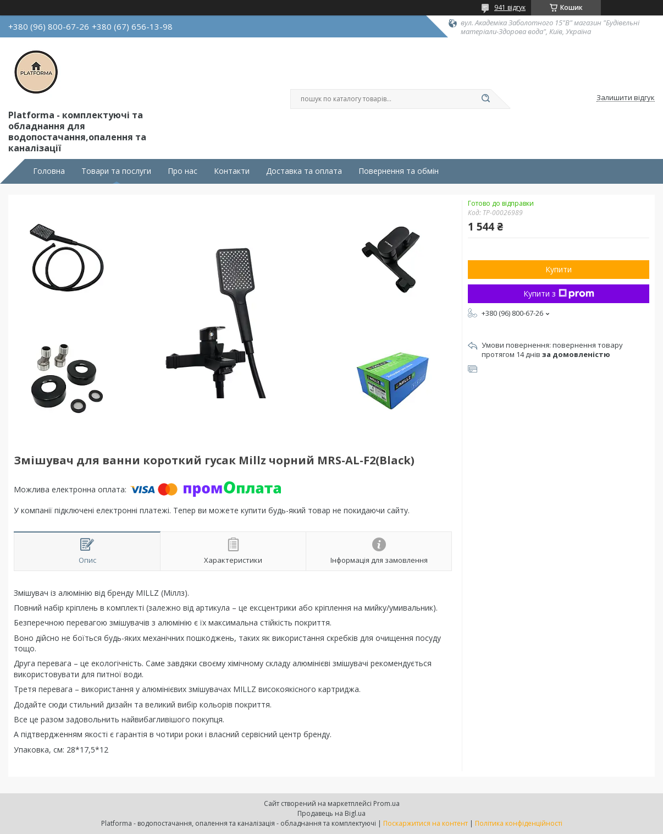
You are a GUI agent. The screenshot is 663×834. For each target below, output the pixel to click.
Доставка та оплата (304, 171)
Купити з (558, 293)
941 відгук (510, 7)
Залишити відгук (625, 98)
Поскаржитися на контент (425, 823)
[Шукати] (485, 99)
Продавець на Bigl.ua (331, 813)
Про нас (182, 171)
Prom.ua (386, 803)
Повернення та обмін (398, 171)
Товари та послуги (116, 171)
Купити (558, 269)
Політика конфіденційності (518, 823)
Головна (49, 171)
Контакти (232, 171)
